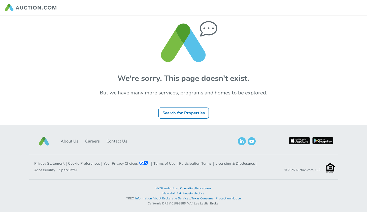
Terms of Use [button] (164, 163)
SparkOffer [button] (68, 170)
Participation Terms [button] (195, 163)
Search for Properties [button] (183, 113)
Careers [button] (92, 141)
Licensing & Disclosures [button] (235, 163)
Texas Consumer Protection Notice (216, 198)
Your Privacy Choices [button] (126, 163)
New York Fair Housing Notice (183, 193)
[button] (44, 141)
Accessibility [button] (44, 170)
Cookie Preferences (84, 163)
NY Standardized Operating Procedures (183, 188)
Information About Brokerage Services (162, 198)
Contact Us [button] (117, 141)
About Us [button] (69, 141)
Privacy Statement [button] (49, 163)
